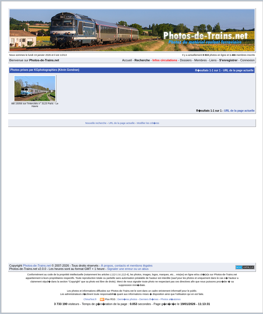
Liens (212, 60)
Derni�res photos (127, 299)
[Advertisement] (64, 195)
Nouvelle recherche (95, 123)
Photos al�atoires (171, 299)
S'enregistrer (228, 60)
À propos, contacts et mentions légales (126, 265)
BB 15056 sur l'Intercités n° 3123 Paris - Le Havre (34, 105)
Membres (200, 60)
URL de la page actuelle (238, 70)
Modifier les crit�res (148, 123)
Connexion (247, 60)
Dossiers (186, 60)
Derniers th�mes (148, 299)
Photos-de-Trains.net (37, 265)
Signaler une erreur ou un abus (128, 268)
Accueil (127, 60)
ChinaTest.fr (90, 299)
